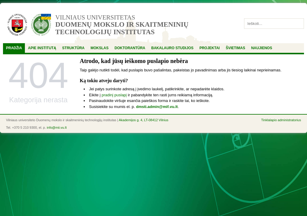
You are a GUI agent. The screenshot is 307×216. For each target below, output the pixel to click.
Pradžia (14, 48)
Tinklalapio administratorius (281, 120)
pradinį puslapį (114, 95)
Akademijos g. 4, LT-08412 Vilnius (143, 120)
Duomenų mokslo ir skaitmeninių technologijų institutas (122, 28)
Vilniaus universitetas (95, 17)
